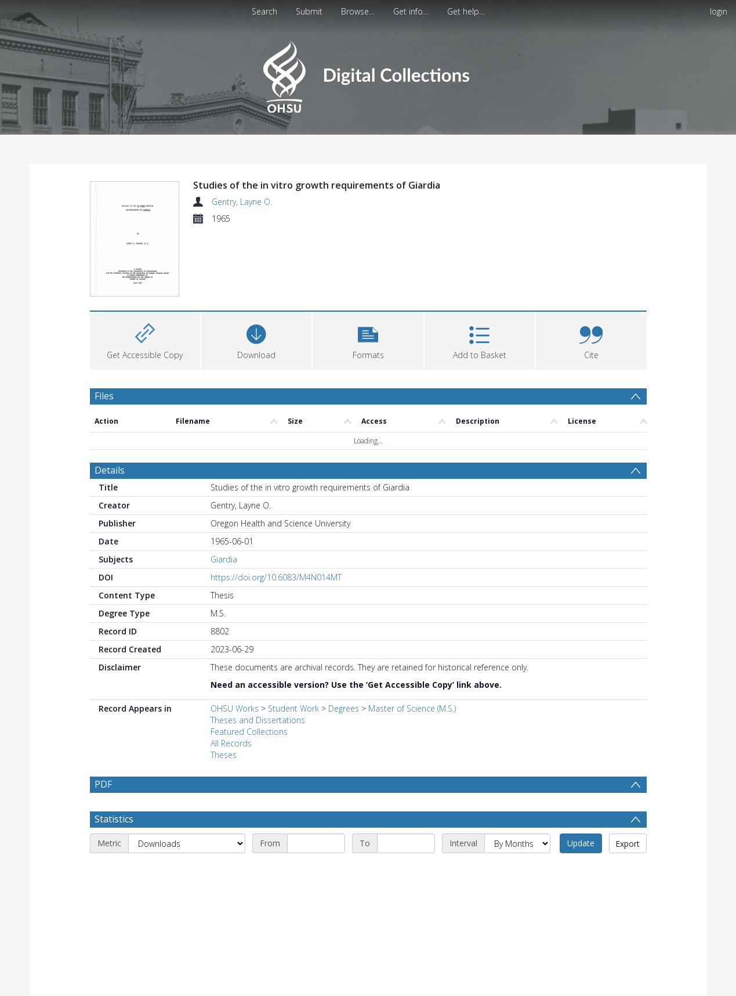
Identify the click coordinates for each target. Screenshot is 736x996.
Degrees (343, 640)
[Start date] (316, 775)
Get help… (466, 11)
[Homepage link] (368, 73)
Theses (224, 686)
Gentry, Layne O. (242, 201)
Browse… (358, 11)
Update (580, 775)
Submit (309, 11)
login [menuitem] (718, 11)
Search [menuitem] (264, 11)
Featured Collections (249, 663)
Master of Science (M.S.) (412, 640)
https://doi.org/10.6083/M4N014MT (276, 509)
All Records (231, 675)
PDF (103, 716)
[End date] (406, 775)
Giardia (224, 491)
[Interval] (517, 775)
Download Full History (600, 986)
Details (110, 402)
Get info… (411, 11)
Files (104, 327)
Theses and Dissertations (258, 652)
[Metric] (186, 775)
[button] (368, 270)
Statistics (114, 751)
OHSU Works (235, 640)
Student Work (293, 640)
